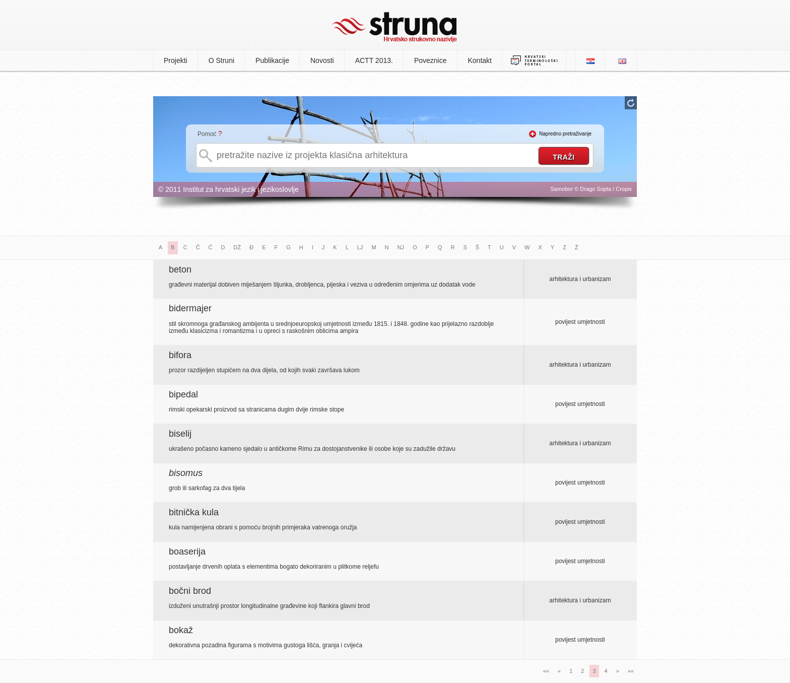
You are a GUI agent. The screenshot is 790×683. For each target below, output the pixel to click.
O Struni (221, 60)
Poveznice (430, 60)
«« (546, 671)
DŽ (237, 247)
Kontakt (480, 60)
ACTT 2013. (374, 60)
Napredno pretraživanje (565, 133)
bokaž (181, 630)
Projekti (175, 60)
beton (180, 269)
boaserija (187, 552)
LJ (360, 247)
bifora (180, 355)
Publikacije (272, 60)
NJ (401, 247)
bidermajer (190, 308)
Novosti (322, 60)
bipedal (183, 394)
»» (631, 671)
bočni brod (190, 591)
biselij (180, 434)
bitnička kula (194, 512)
